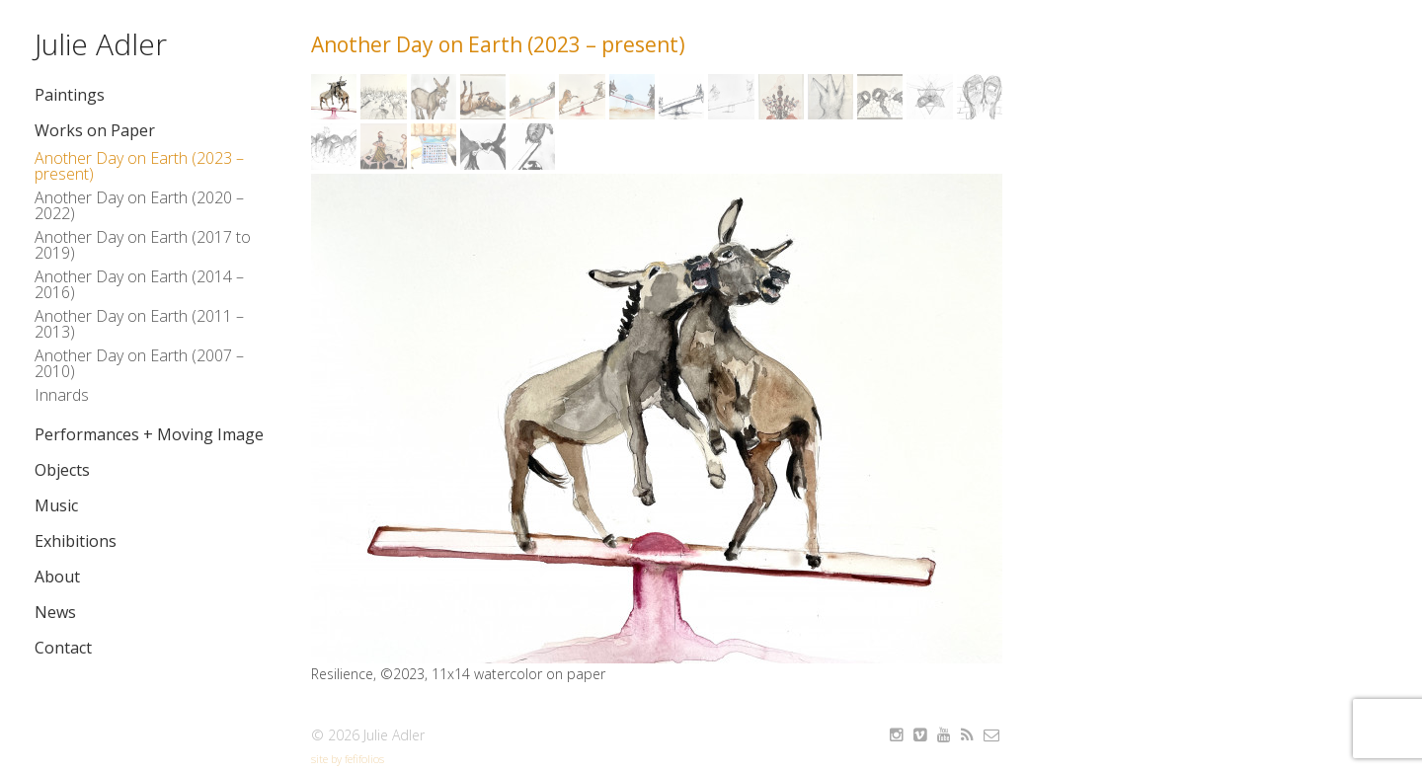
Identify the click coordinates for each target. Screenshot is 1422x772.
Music (56, 505)
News (55, 612)
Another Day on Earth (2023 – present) (139, 166)
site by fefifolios (347, 758)
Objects (62, 470)
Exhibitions (76, 541)
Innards (62, 395)
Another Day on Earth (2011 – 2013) (139, 324)
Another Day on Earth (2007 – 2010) (139, 363)
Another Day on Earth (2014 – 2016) (139, 284)
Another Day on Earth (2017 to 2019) (143, 245)
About (57, 576)
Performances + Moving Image (149, 434)
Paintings (70, 95)
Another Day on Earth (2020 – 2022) (139, 205)
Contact (63, 647)
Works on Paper (95, 130)
